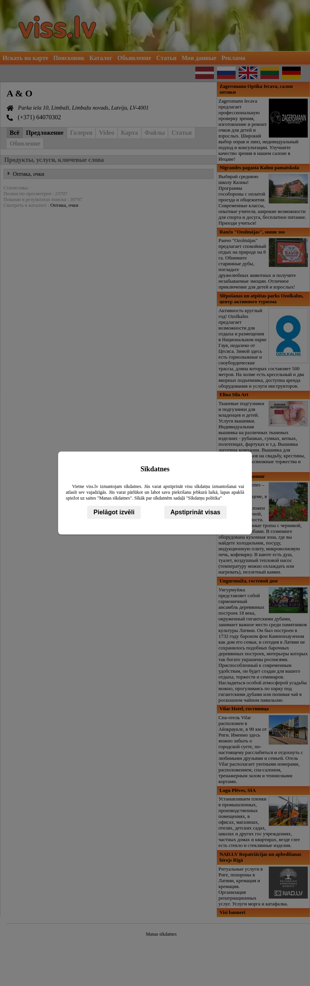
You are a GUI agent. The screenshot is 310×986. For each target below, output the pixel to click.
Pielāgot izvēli (113, 512)
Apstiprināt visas (195, 512)
